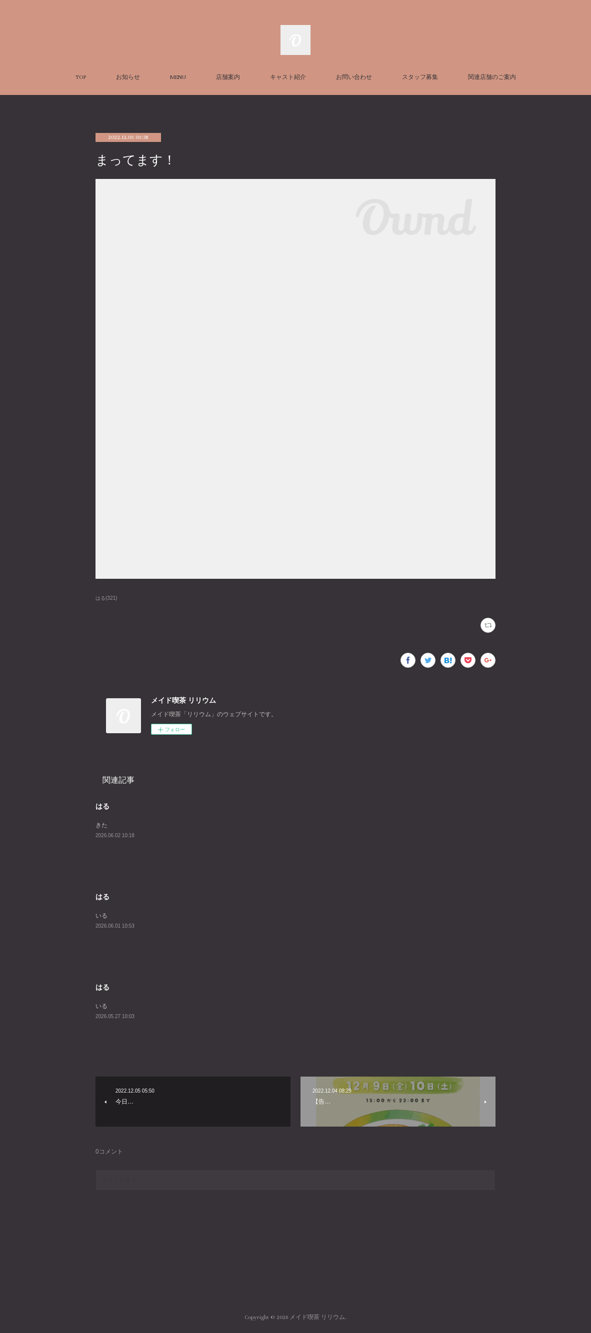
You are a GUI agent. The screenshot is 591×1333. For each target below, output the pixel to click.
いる (102, 915)
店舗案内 (228, 77)
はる (103, 806)
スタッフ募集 (420, 77)
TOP (81, 77)
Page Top (295, 1277)
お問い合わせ (354, 77)
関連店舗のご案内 (492, 77)
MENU (178, 77)
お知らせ (128, 77)
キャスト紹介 (288, 77)
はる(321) (106, 598)
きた (102, 825)
